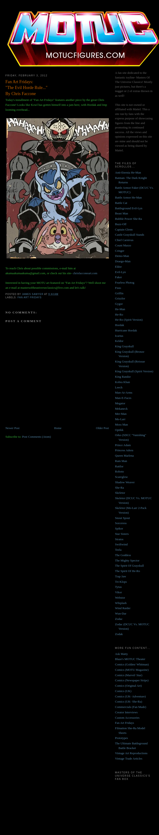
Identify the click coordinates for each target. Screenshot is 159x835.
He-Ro (119, 314)
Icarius (119, 336)
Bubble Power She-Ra (128, 218)
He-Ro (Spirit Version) (128, 319)
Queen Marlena (124, 455)
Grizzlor (120, 298)
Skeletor (120, 492)
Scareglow (121, 477)
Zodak (119, 634)
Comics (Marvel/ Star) (128, 675)
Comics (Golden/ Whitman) (132, 664)
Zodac (118, 619)
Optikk (119, 430)
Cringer (119, 250)
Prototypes (121, 738)
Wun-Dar (120, 613)
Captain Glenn (123, 229)
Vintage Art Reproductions (131, 753)
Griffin (119, 293)
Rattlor (119, 466)
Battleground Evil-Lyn (128, 208)
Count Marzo (123, 245)
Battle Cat (121, 203)
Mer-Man (121, 414)
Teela (118, 549)
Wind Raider (122, 608)
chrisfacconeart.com (85, 273)
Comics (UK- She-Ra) (128, 701)
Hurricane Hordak (126, 330)
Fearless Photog (124, 282)
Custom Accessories (127, 717)
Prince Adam (123, 445)
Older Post (102, 428)
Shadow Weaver (125, 482)
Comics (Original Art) (128, 685)
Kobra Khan (122, 382)
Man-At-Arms (123, 392)
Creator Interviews (126, 712)
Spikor (119, 528)
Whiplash (121, 603)
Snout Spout (122, 518)
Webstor (120, 597)
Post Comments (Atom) (36, 436)
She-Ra (119, 487)
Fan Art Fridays (29, 297)
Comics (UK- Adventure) (130, 696)
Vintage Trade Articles (128, 758)
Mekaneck (121, 408)
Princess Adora (124, 450)
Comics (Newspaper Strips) (132, 680)
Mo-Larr (120, 419)
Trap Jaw (120, 576)
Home (58, 428)
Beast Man (121, 213)
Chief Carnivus (124, 240)
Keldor (119, 341)
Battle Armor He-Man (128, 197)
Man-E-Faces (123, 398)
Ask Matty (121, 654)
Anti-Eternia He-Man (128, 172)
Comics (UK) (123, 691)
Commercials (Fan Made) (130, 707)
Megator (120, 403)
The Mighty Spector (127, 560)
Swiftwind (121, 544)
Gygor (119, 304)
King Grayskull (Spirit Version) (134, 371)
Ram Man (121, 461)
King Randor (123, 376)
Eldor (118, 266)
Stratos (119, 539)
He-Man (120, 309)
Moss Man (121, 424)
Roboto (119, 471)
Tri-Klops (121, 581)
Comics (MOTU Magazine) (132, 670)
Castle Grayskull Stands (129, 234)
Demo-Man (122, 256)
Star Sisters (122, 534)
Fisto (118, 288)
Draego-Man (122, 261)
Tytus (118, 587)
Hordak (119, 325)
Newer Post (12, 428)
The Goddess (123, 555)
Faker (118, 277)
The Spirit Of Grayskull (129, 565)
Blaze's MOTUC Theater (130, 659)
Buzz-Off (120, 224)
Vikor (118, 592)
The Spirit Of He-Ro (127, 571)
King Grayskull (124, 346)
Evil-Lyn (120, 272)
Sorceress (121, 523)
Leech (118, 387)
